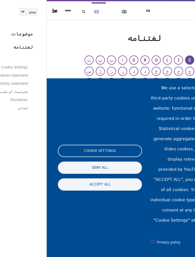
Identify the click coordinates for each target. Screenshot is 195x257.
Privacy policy (122, 242)
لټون (38, 11)
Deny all (53, 167)
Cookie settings (53, 150)
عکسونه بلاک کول (82, 11)
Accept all (53, 184)
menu (21, 10)
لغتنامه (53, 11)
